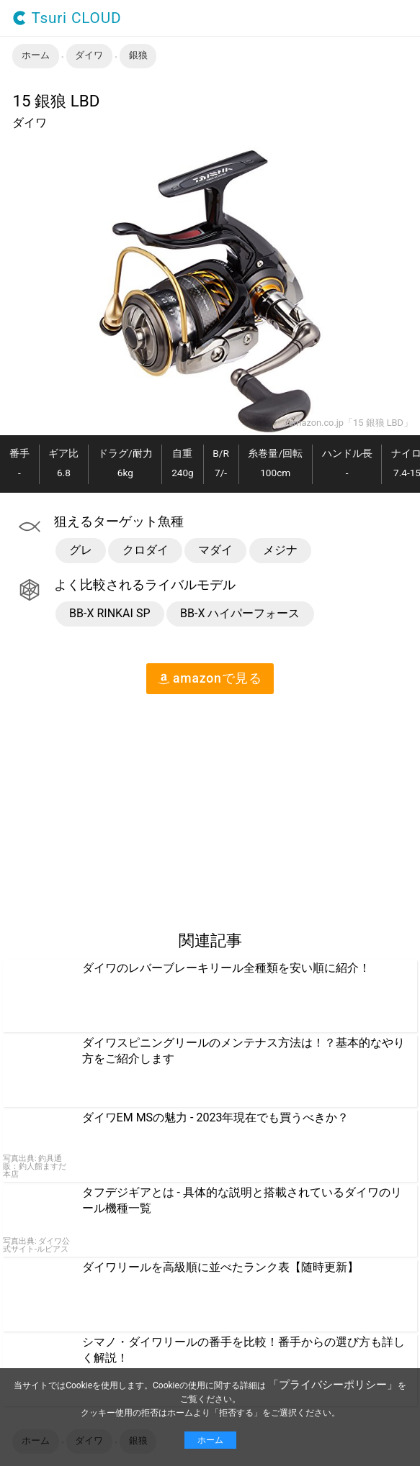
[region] (121, 806)
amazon (210, 678)
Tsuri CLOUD (66, 18)
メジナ (280, 550)
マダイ (215, 550)
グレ (80, 550)
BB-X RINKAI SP (109, 613)
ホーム (210, 1440)
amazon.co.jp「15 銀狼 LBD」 (350, 423)
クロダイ (145, 550)
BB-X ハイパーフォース (240, 613)
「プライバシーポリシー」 (333, 1384)
